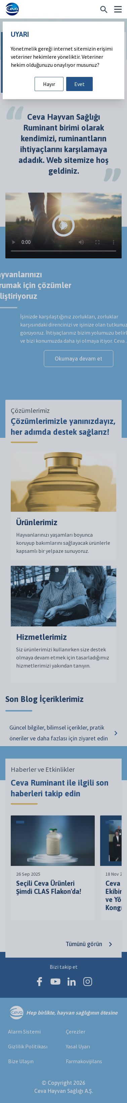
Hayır (49, 84)
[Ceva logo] (12, 9)
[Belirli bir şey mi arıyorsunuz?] (104, 9)
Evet (79, 84)
